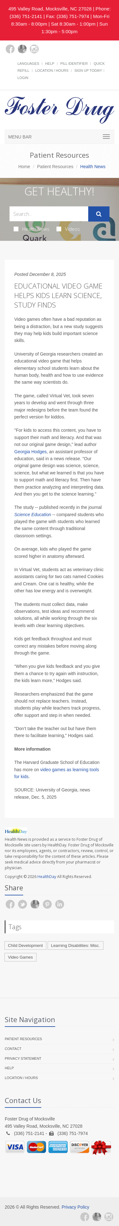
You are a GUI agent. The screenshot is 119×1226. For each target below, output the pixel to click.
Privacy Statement (23, 1058)
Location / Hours (51, 70)
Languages (28, 63)
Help (49, 63)
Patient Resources (55, 166)
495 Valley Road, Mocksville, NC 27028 (49, 8)
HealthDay (46, 876)
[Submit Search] (98, 214)
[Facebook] (10, 49)
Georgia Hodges (30, 451)
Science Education (32, 514)
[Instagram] (34, 49)
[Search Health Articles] (49, 213)
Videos (68, 229)
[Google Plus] (22, 49)
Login (22, 78)
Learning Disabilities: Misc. (75, 945)
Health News (32, 229)
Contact (13, 1049)
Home (24, 166)
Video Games (20, 957)
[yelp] (46, 52)
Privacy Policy (75, 1207)
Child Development (25, 945)
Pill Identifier (74, 63)
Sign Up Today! (88, 70)
